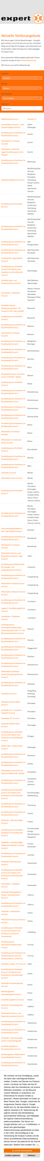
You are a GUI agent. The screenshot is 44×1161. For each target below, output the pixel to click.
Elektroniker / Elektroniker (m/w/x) (12, 747)
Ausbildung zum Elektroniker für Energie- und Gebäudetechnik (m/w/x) (13, 567)
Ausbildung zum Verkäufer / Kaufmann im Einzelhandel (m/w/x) (12, 833)
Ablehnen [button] (31, 1155)
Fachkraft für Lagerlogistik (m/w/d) (11, 259)
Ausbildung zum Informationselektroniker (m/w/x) (11, 945)
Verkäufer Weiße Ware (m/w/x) (10, 725)
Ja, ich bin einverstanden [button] (22, 1151)
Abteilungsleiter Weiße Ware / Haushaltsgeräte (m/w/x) (13, 1055)
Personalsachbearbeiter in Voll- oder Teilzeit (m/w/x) (11, 529)
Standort (4, 73)
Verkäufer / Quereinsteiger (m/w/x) (12, 821)
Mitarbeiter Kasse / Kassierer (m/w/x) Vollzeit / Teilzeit (13, 375)
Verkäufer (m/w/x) (8, 472)
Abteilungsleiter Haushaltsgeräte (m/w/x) (11, 992)
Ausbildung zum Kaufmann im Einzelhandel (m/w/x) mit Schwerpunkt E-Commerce (13, 956)
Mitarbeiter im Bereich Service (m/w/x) (13, 593)
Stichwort (5, 104)
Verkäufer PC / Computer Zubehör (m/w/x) (11, 711)
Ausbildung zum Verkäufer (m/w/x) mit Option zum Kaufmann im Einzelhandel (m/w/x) (12, 270)
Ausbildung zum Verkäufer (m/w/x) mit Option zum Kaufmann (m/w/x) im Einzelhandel (12, 932)
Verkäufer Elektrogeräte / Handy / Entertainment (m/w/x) (11, 895)
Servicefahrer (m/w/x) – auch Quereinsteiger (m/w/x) (12, 125)
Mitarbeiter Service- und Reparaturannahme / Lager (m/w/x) (12, 556)
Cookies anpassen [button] (12, 1155)
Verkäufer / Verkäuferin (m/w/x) (10, 912)
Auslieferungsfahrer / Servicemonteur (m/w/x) (11, 1047)
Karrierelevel (6, 94)
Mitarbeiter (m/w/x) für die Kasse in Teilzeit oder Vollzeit (12, 771)
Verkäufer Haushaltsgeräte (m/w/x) (12, 984)
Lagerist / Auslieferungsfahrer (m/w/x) (13, 609)
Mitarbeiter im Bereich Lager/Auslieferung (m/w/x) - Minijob (12, 152)
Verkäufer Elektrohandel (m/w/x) (11, 863)
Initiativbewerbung (28, 60)
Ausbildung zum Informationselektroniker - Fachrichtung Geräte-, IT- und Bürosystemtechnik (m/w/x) (13, 628)
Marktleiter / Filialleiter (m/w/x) (10, 294)
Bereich (4, 83)
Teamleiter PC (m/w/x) (10, 718)
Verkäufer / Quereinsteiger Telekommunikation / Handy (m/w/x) (12, 845)
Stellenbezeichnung (10, 119)
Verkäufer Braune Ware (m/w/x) (10, 703)
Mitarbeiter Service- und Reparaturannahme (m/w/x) (12, 1014)
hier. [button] (38, 1145)
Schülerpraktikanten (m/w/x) (12, 180)
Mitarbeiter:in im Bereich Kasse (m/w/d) (11, 441)
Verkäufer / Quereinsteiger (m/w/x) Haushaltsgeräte (12, 1039)
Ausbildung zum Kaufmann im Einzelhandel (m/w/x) (13, 134)
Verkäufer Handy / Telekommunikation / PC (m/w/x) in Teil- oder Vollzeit (12, 308)
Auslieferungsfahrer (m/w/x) (12, 999)
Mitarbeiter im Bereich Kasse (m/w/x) (13, 584)
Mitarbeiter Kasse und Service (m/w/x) (13, 920)
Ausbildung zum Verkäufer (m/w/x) (12, 205)
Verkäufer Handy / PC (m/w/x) (13, 964)
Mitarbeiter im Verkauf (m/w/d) (10, 142)
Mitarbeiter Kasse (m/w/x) (12, 478)
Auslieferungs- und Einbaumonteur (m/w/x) (11, 281)
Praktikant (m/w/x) (9, 693)
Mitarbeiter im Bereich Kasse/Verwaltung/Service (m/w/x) (12, 674)
